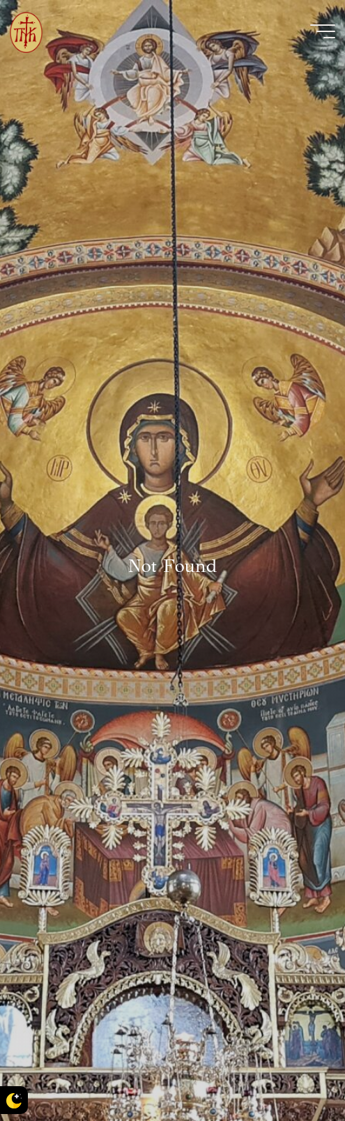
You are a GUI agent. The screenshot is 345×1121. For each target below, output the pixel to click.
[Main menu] (322, 31)
